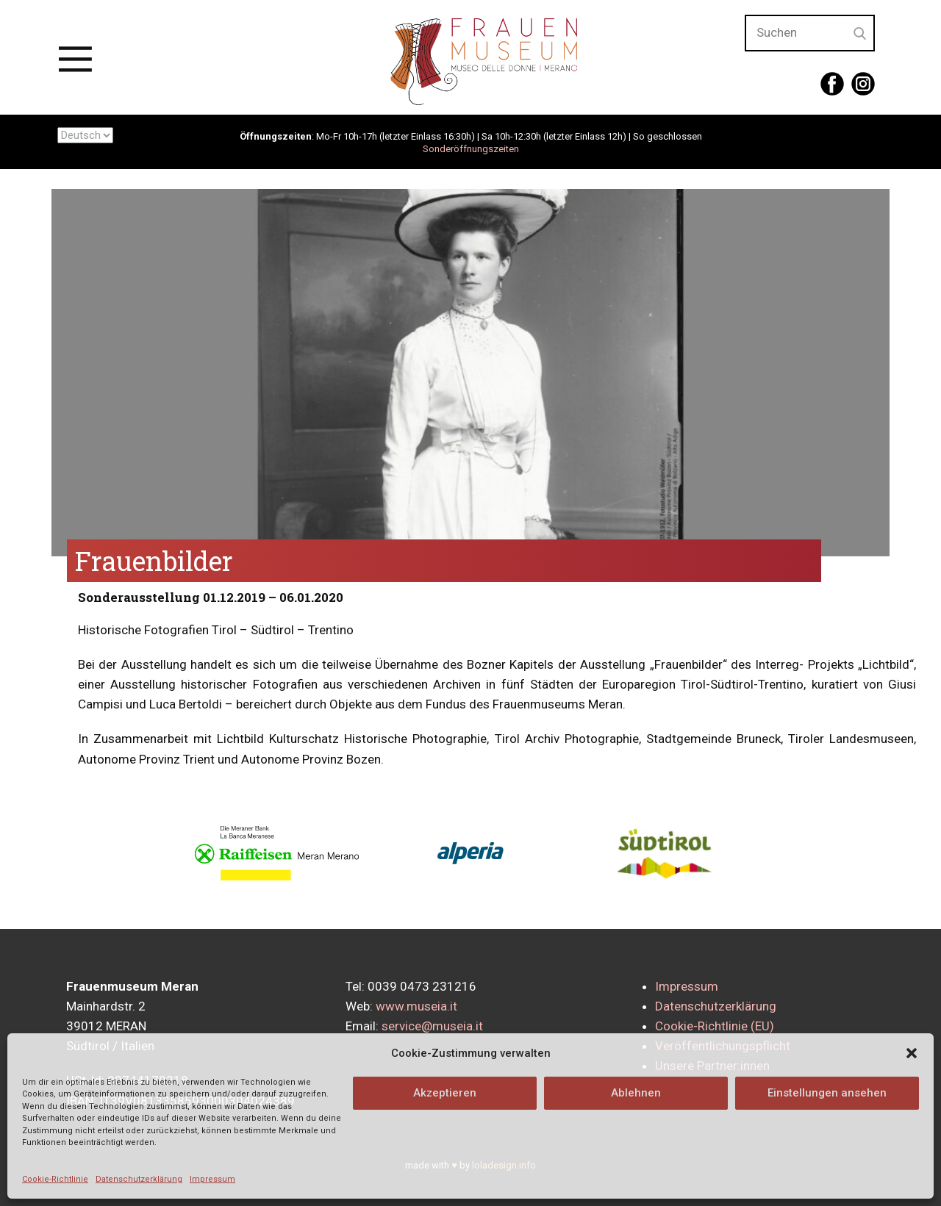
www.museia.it (416, 1006)
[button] (911, 1053)
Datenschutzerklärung (139, 1179)
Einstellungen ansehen (827, 1092)
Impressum (212, 1179)
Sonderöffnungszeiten (471, 148)
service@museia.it (432, 1026)
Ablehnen (636, 1092)
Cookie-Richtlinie (55, 1179)
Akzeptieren (444, 1092)
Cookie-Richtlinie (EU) (714, 1026)
